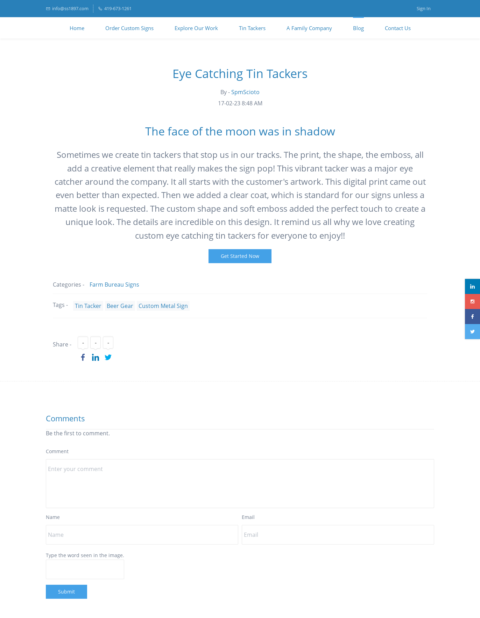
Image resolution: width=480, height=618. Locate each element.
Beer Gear (120, 306)
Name (53, 517)
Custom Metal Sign (163, 306)
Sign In (424, 8)
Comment (57, 451)
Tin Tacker (88, 306)
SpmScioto (245, 92)
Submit (66, 591)
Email (248, 517)
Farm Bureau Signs (114, 284)
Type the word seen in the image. (85, 555)
